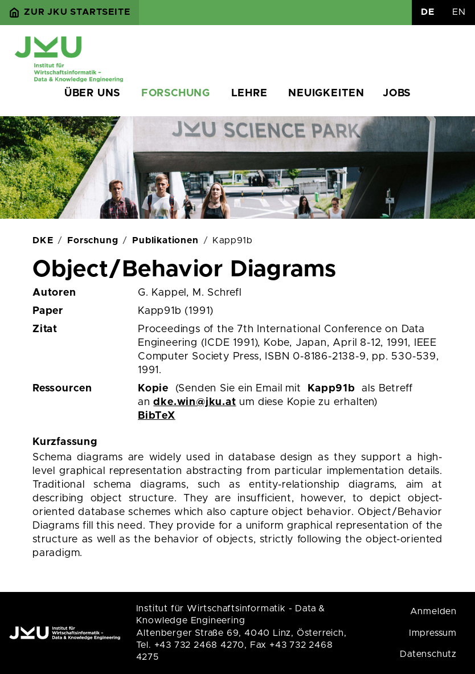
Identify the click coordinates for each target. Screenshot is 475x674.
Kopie (153, 388)
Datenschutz (428, 654)
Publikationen (165, 240)
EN (459, 12)
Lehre (249, 93)
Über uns (92, 93)
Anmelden (433, 611)
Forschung (175, 93)
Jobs (397, 93)
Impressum (433, 633)
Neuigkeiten (326, 93)
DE (428, 12)
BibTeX (156, 416)
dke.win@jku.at (194, 402)
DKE (42, 240)
